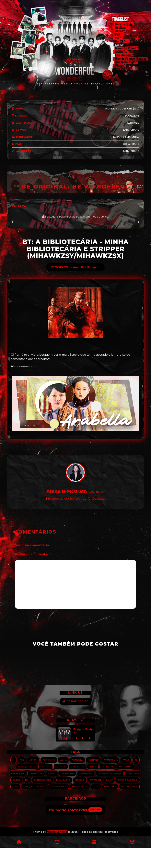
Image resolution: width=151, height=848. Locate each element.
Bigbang (61, 766)
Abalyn (33, 759)
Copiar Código (76, 701)
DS (26, 779)
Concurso (133, 773)
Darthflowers (42, 779)
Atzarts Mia (111, 759)
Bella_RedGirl (26, 766)
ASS (22, 759)
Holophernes (129, 786)
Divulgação (63, 779)
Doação (79, 779)
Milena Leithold (57, 831)
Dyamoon (95, 779)
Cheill (52, 773)
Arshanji (93, 759)
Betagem (93, 267)
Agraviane (49, 759)
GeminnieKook (58, 786)
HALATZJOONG (80, 786)
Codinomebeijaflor (109, 773)
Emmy (109, 779)
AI (14, 759)
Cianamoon (86, 773)
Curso (16, 779)
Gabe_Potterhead (34, 786)
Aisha (63, 759)
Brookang (108, 766)
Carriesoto (36, 773)
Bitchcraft (77, 766)
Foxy (15, 786)
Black (92, 766)
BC (136, 759)
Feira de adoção (127, 779)
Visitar (95, 809)
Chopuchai (67, 773)
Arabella (78, 267)
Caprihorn (17, 773)
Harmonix (110, 786)
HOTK (96, 786)
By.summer (125, 766)
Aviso (126, 759)
